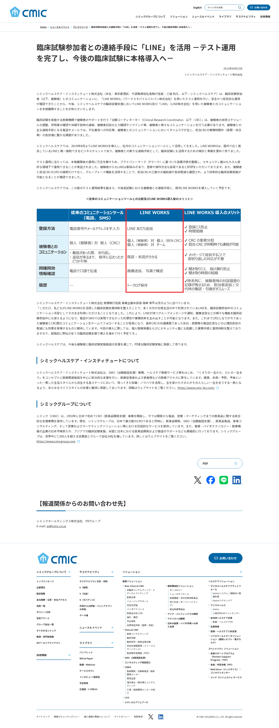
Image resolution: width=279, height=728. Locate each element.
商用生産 (131, 678)
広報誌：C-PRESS (88, 689)
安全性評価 (132, 605)
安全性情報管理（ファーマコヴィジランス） (141, 647)
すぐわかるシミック (46, 630)
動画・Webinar (87, 664)
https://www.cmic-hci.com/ (196, 387)
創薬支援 (131, 597)
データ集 (84, 615)
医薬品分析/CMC (135, 613)
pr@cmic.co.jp (56, 526)
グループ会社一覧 (45, 624)
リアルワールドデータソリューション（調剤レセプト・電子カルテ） (226, 639)
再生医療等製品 (177, 609)
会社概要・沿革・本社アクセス (52, 599)
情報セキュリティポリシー (67, 716)
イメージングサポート (138, 601)
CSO (127, 697)
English (197, 7)
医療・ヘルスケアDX (223, 621)
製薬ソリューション (132, 581)
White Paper (86, 658)
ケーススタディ (87, 670)
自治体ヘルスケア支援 (221, 617)
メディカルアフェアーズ (136, 702)
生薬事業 (215, 626)
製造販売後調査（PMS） (139, 652)
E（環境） (84, 587)
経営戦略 (41, 593)
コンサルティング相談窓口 (138, 662)
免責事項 (138, 716)
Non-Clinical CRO (134, 585)
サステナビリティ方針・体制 (94, 581)
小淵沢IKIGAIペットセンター (226, 613)
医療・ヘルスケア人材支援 (224, 631)
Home (43, 26)
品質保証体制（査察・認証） (141, 625)
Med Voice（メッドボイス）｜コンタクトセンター (226, 671)
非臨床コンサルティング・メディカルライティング (141, 591)
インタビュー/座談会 (90, 676)
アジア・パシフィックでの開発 (183, 613)
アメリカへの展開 (176, 618)
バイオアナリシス (135, 609)
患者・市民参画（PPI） (222, 664)
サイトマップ (43, 716)
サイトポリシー (122, 716)
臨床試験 (131, 637)
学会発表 (84, 683)
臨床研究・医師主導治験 (139, 641)
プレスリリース (80, 26)
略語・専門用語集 (45, 636)
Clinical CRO (131, 629)
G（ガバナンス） (88, 599)
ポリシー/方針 (43, 612)
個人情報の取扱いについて (97, 716)
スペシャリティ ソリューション (223, 648)
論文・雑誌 (132, 617)
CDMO (128, 667)
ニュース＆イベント (59, 26)
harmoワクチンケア (222, 600)
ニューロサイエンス (179, 593)
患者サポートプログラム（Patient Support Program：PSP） (222, 656)
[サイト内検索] (220, 7)
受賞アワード (43, 618)
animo (216, 609)
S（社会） (85, 593)
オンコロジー (176, 589)
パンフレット (86, 652)
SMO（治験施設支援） (136, 657)
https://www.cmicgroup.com (56, 441)
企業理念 (41, 587)
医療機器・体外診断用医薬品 (184, 597)
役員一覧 (41, 605)
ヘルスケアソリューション (221, 581)
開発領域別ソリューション (181, 585)
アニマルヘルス (218, 605)
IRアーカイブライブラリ (48, 642)
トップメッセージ (45, 581)
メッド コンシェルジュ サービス (226, 677)
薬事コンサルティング (137, 633)
